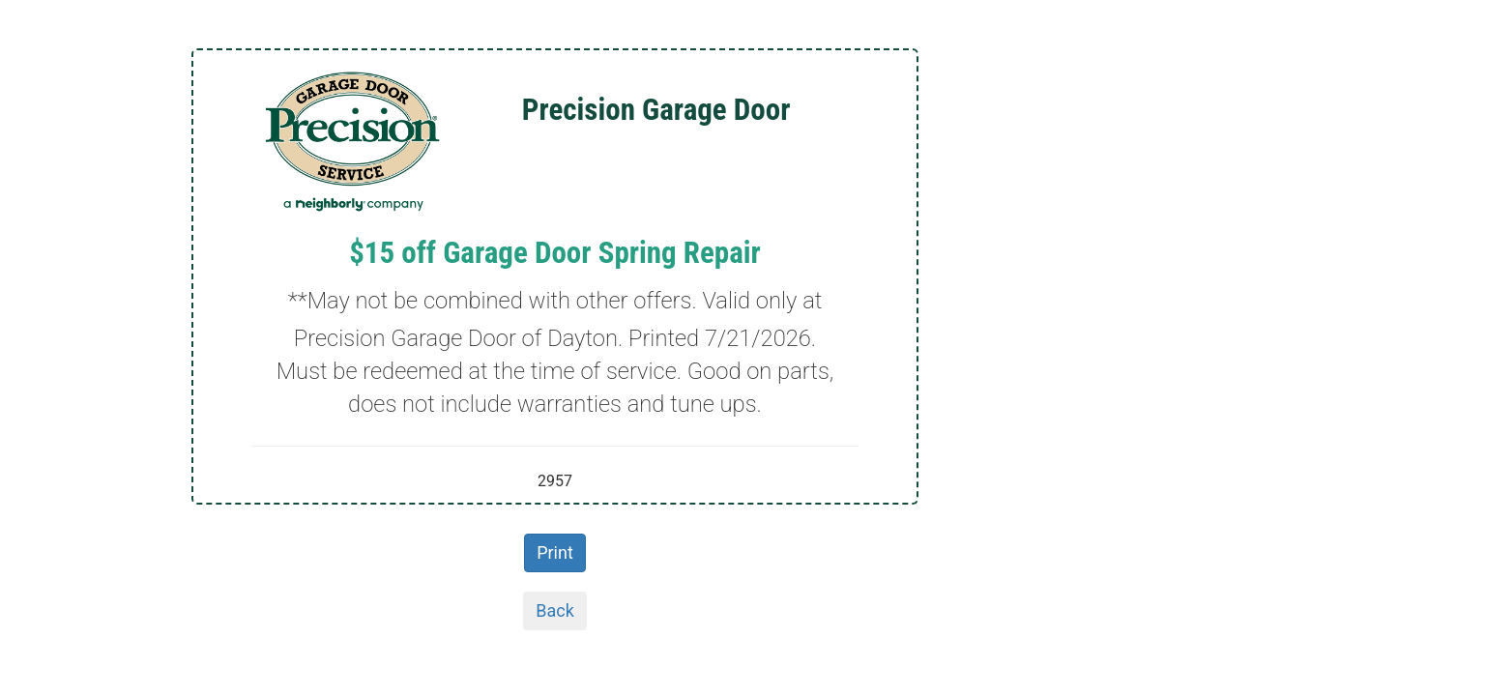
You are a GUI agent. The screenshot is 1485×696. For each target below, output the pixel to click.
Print (555, 552)
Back (555, 610)
